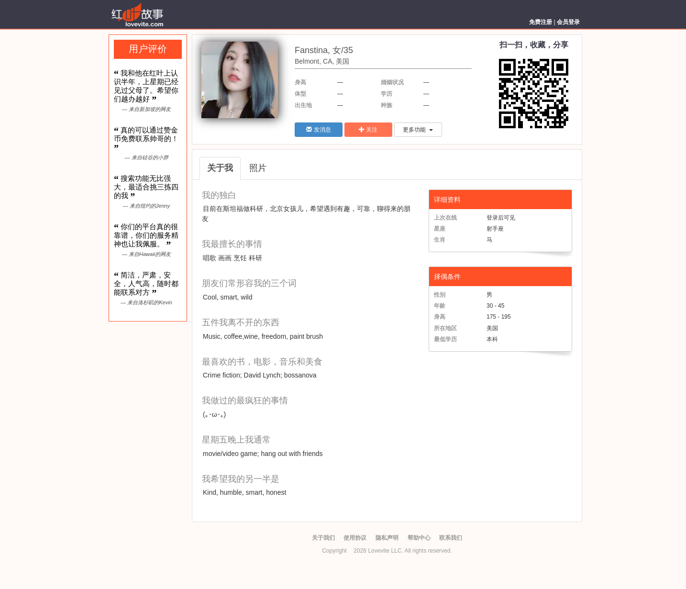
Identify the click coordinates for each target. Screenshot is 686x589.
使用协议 (354, 537)
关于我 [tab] (220, 168)
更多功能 (418, 129)
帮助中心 (419, 537)
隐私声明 (387, 537)
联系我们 (450, 537)
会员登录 (568, 22)
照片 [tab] (257, 168)
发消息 (318, 129)
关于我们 (323, 537)
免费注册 (540, 22)
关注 (368, 129)
